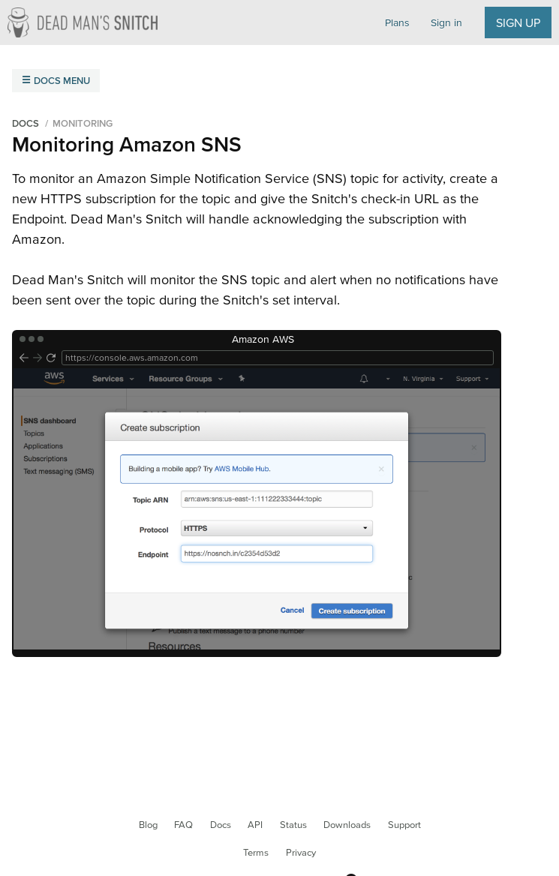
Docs (220, 824)
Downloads (347, 824)
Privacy (301, 852)
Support (404, 824)
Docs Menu (62, 80)
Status (293, 824)
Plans (397, 22)
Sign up (518, 22)
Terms (256, 852)
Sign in (446, 22)
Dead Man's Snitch (83, 22)
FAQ (183, 824)
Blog (148, 824)
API (255, 824)
